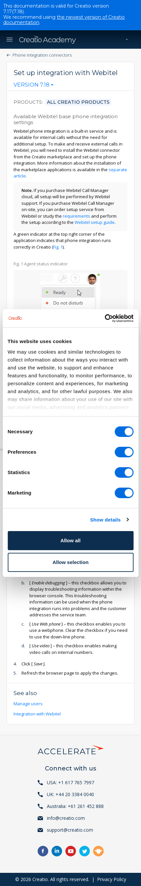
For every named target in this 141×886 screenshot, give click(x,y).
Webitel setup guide (95, 222)
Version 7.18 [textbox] (32, 85)
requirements (76, 216)
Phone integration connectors (42, 55)
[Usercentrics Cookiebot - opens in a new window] (104, 318)
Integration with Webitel (38, 714)
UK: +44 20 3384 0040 (70, 794)
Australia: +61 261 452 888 (75, 806)
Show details (105, 520)
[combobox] (33, 86)
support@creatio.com (70, 830)
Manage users (29, 704)
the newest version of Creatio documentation (64, 20)
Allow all (70, 540)
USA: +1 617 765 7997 (70, 782)
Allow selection (70, 562)
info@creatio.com (66, 818)
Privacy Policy (111, 879)
